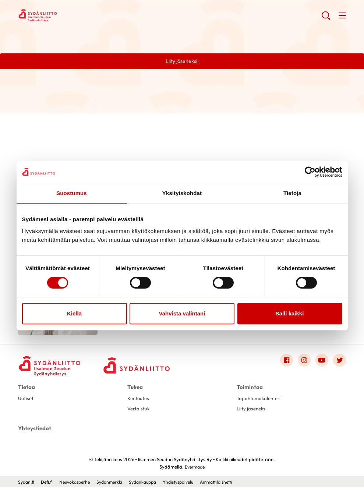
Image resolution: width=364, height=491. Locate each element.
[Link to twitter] (339, 364)
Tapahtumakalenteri (260, 402)
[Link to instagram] (303, 364)
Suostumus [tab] (71, 193)
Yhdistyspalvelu (190, 485)
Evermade (195, 471)
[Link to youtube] (321, 364)
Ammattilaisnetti (231, 485)
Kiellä (74, 313)
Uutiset (26, 402)
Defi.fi (48, 485)
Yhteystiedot (33, 432)
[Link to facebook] (285, 364)
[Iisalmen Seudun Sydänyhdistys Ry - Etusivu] (51, 366)
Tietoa (26, 391)
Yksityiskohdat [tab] (182, 193)
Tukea (134, 391)
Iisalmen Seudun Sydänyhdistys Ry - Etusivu (77, 15)
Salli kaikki (290, 313)
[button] (325, 18)
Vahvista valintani (182, 313)
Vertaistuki (139, 413)
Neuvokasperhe (78, 485)
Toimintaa (249, 391)
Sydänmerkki (116, 485)
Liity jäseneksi (252, 413)
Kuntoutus (138, 402)
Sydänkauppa (151, 485)
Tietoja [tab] (292, 193)
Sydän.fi (27, 485)
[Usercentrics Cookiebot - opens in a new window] (310, 171)
